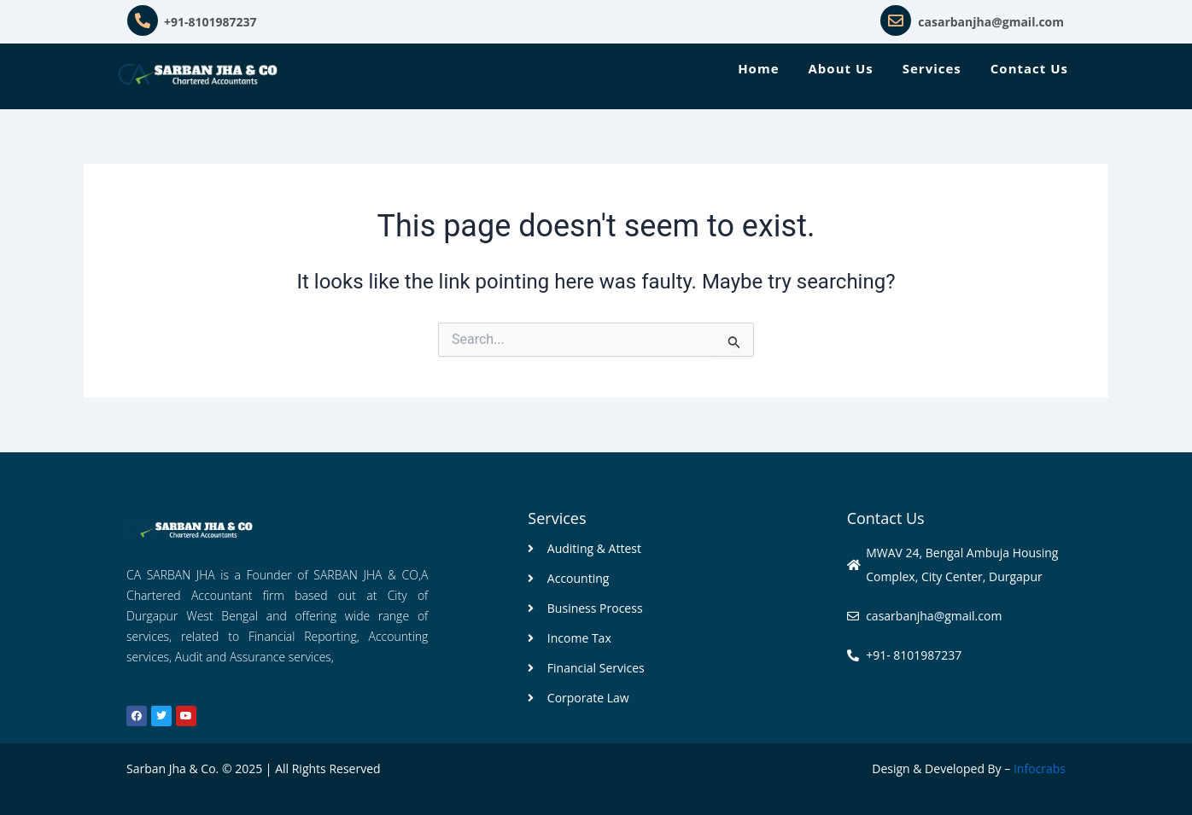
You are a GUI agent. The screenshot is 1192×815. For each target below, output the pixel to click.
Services (932, 68)
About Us (841, 68)
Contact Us (1029, 68)
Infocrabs (1040, 768)
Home (758, 68)
